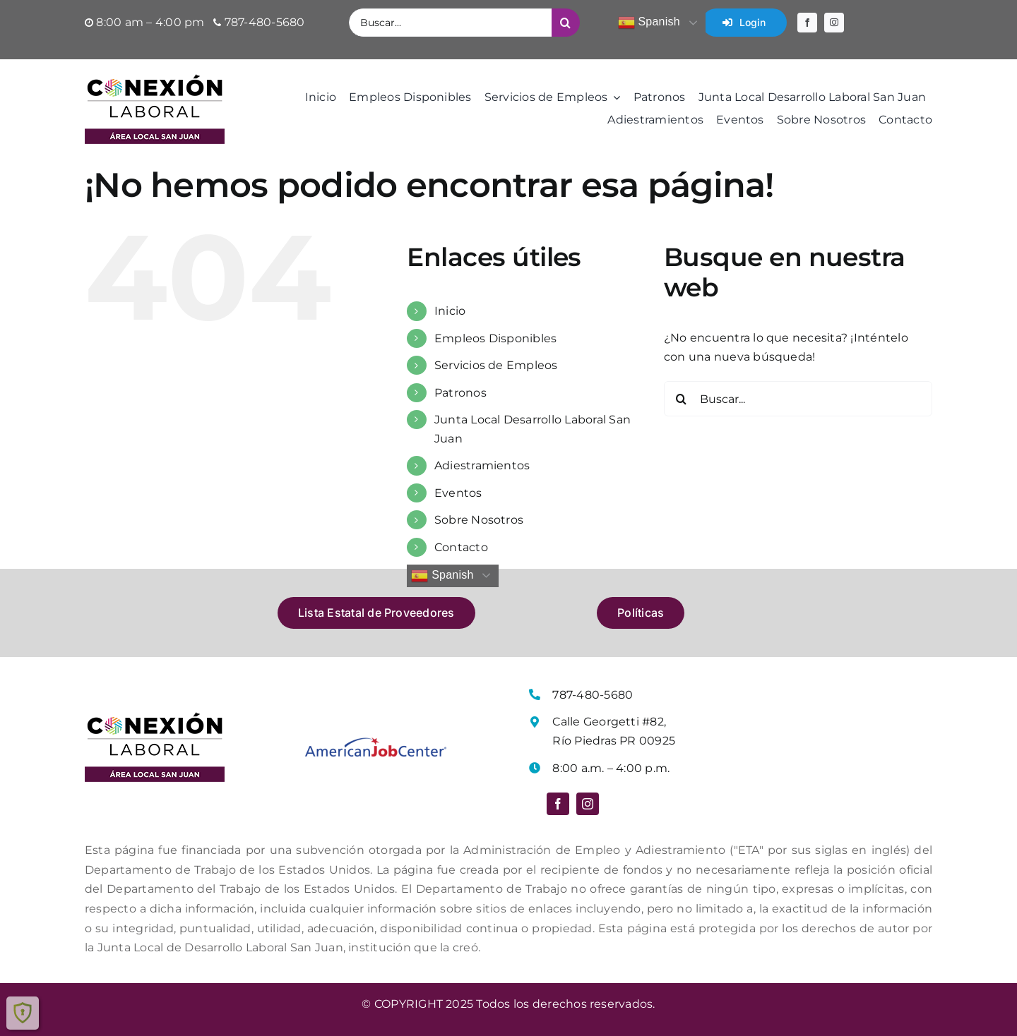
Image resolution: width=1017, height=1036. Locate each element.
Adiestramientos (482, 465)
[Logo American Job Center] (375, 742)
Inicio (449, 311)
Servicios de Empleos (496, 365)
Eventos (458, 493)
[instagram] (834, 22)
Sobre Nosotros (478, 519)
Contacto (461, 547)
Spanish (649, 22)
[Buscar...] (450, 22)
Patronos (460, 392)
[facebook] (807, 22)
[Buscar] (566, 22)
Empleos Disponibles (495, 338)
